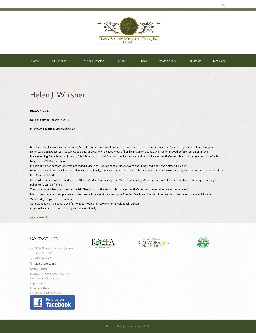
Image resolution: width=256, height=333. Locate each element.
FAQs (144, 60)
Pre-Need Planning (92, 60)
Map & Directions (45, 263)
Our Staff (120, 60)
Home (35, 60)
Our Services (58, 60)
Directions (219, 60)
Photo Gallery (167, 60)
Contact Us (194, 60)
